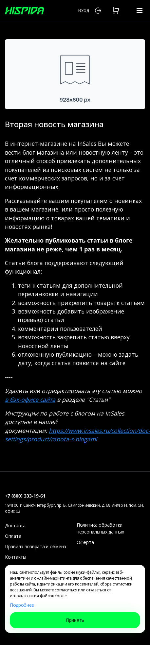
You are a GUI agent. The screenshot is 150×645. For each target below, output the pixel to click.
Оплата (13, 536)
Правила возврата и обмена (35, 546)
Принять (75, 620)
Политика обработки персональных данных (100, 528)
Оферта (85, 542)
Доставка (15, 525)
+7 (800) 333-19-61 (25, 496)
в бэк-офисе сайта (30, 399)
